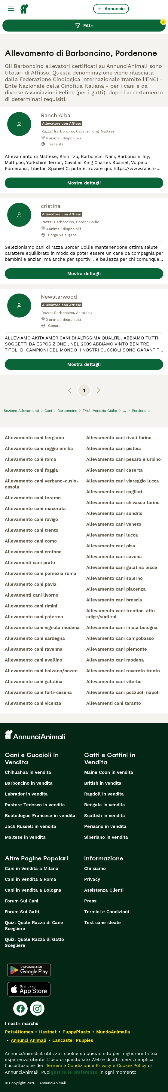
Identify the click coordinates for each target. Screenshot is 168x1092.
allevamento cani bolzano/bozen (41, 671)
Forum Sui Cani (21, 901)
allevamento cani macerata (35, 508)
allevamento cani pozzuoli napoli (123, 692)
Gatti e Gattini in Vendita (109, 758)
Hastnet (48, 1032)
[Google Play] (29, 970)
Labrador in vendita (26, 794)
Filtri (120, 24)
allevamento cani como (31, 541)
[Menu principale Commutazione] (11, 9)
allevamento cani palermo (34, 616)
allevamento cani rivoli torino (118, 437)
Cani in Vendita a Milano (31, 868)
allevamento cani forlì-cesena (38, 692)
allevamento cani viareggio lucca (122, 481)
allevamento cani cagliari (114, 491)
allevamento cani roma (30, 459)
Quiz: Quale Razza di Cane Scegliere (34, 925)
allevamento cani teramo (33, 497)
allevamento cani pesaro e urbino (123, 459)
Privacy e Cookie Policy (120, 1065)
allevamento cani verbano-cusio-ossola (42, 484)
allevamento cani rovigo (31, 519)
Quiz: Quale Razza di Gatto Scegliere (34, 942)
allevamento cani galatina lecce (121, 567)
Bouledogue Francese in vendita (40, 815)
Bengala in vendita (104, 805)
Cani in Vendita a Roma (30, 879)
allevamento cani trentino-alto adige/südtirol (120, 613)
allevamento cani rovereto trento (123, 671)
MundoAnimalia (113, 1032)
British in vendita (102, 783)
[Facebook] (20, 1008)
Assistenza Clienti (104, 890)
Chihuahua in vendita (28, 772)
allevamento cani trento (31, 530)
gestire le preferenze (74, 1072)
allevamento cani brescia (114, 600)
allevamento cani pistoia (113, 448)
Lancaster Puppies (72, 1040)
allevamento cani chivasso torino (123, 502)
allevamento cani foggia (31, 470)
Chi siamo (95, 868)
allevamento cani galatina (34, 681)
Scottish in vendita (104, 815)
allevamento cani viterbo (114, 681)
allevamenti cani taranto (113, 703)
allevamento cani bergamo (34, 437)
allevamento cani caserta (114, 470)
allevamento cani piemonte (116, 649)
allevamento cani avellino (33, 660)
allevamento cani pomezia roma (40, 573)
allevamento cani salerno (114, 578)
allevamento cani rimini (31, 606)
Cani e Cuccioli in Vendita (32, 758)
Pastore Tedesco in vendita (35, 805)
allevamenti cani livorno (31, 595)
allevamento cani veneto (113, 524)
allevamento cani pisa (110, 546)
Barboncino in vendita (29, 783)
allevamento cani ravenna (34, 649)
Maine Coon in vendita (108, 772)
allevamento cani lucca (112, 535)
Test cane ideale (102, 922)
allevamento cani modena (115, 660)
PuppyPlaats (76, 1032)
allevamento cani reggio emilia (39, 448)
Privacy (92, 879)
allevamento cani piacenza (116, 589)
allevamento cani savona (114, 556)
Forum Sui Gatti (22, 911)
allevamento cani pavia (31, 584)
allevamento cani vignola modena (42, 627)
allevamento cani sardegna (35, 638)
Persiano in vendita (105, 826)
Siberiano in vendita (106, 837)
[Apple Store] (29, 989)
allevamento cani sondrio (114, 513)
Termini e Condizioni (106, 911)
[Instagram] (37, 1008)
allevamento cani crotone (33, 552)
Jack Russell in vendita (30, 826)
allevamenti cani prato (30, 562)
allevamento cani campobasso (120, 638)
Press (90, 901)
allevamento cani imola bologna (121, 627)
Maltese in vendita (25, 837)
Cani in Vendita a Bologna (33, 890)
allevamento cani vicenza (33, 703)
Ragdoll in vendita (104, 794)
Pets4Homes (19, 1032)
